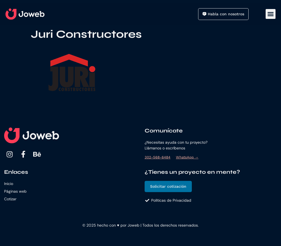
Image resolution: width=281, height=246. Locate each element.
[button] (271, 14)
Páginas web (15, 191)
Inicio (8, 183)
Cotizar (10, 198)
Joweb (133, 225)
